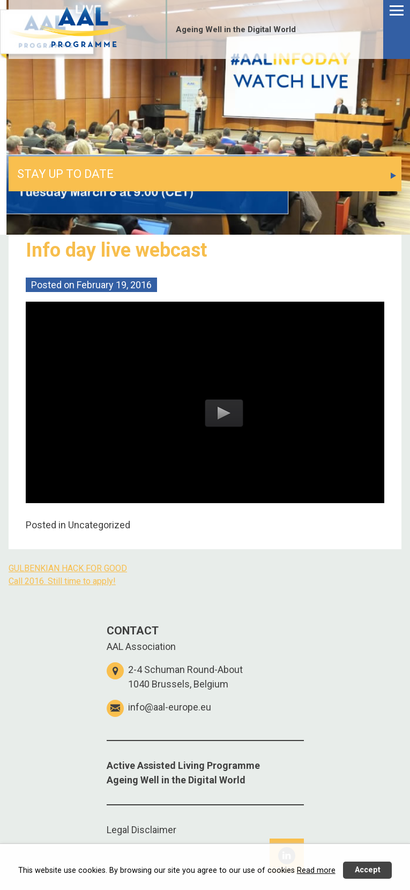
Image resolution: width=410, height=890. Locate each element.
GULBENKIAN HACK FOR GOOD (68, 568)
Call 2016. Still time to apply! (62, 581)
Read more (316, 870)
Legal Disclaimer (141, 829)
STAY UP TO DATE (65, 174)
